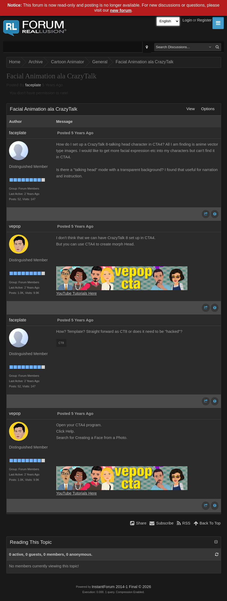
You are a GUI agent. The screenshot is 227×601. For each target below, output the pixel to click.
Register (204, 20)
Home (14, 62)
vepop (15, 226)
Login (187, 20)
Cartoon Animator (67, 62)
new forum (121, 10)
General (100, 62)
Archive (36, 62)
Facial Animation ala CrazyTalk (144, 62)
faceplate (33, 85)
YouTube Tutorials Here (76, 293)
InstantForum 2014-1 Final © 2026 (121, 587)
